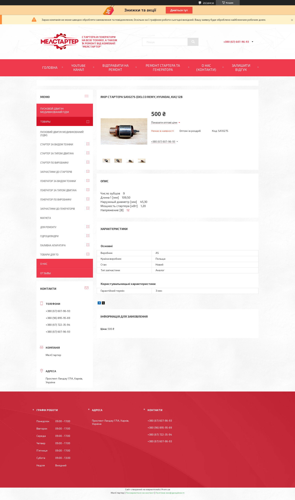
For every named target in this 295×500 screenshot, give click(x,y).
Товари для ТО (49, 254)
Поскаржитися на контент (140, 492)
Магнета (45, 217)
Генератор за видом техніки (58, 181)
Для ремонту (48, 227)
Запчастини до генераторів (57, 208)
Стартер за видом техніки (56, 144)
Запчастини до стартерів (56, 171)
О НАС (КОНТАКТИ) (206, 67)
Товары (45, 121)
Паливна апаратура (53, 245)
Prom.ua (165, 489)
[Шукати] (193, 42)
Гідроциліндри (49, 236)
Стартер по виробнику (54, 162)
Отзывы (45, 273)
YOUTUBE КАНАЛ (78, 67)
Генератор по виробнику (55, 199)
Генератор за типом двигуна (58, 190)
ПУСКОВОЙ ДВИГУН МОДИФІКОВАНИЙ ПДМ (54, 110)
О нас (43, 263)
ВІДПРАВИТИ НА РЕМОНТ (115, 67)
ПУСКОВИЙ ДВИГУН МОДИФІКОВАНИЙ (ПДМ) (62, 134)
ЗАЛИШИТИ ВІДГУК (241, 67)
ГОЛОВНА (49, 67)
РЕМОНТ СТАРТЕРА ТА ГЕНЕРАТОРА (163, 67)
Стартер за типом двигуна (57, 153)
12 (128, 210)
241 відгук (208, 2)
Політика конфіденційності (170, 492)
